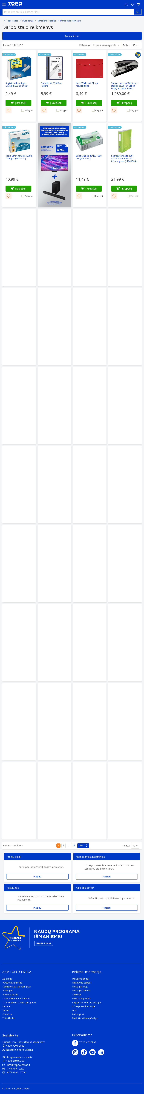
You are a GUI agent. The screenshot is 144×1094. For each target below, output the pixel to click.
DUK (74, 1010)
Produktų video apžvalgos (85, 1018)
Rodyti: (126, 45)
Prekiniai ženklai (10, 994)
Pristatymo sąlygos (82, 982)
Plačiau (37, 876)
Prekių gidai (78, 1014)
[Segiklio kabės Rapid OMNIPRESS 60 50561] (19, 86)
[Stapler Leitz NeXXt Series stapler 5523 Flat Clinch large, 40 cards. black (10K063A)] (125, 86)
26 (73, 845)
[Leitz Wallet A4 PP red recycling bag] (90, 86)
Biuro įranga (27, 20)
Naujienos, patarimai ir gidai (16, 986)
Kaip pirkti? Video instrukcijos (86, 1002)
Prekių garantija (80, 986)
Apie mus (7, 979)
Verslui (5, 1010)
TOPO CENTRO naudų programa (19, 1002)
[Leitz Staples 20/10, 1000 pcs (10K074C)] (90, 165)
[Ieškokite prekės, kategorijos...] (72, 12)
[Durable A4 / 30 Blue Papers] (54, 86)
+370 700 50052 (15, 1045)
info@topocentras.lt (16, 1065)
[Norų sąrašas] (132, 4)
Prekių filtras (72, 35)
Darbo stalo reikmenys (70, 20)
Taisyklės (76, 994)
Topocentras (12, 20)
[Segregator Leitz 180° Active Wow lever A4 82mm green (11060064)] (125, 165)
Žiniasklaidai (8, 1018)
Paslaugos (7, 990)
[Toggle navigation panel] (4, 4)
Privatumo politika (81, 998)
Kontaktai (7, 1014)
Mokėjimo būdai (80, 979)
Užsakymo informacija (83, 1006)
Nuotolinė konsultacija (19, 1049)
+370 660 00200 (15, 1061)
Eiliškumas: (84, 45)
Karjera (6, 1006)
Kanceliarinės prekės (47, 20)
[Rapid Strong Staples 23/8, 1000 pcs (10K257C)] (19, 165)
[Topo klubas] (41, 939)
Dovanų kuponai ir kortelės (16, 998)
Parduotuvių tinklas (12, 982)
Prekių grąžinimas (81, 990)
